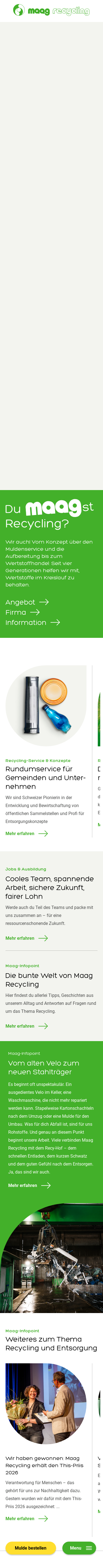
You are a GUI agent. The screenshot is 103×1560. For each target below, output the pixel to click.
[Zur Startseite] (51, 10)
